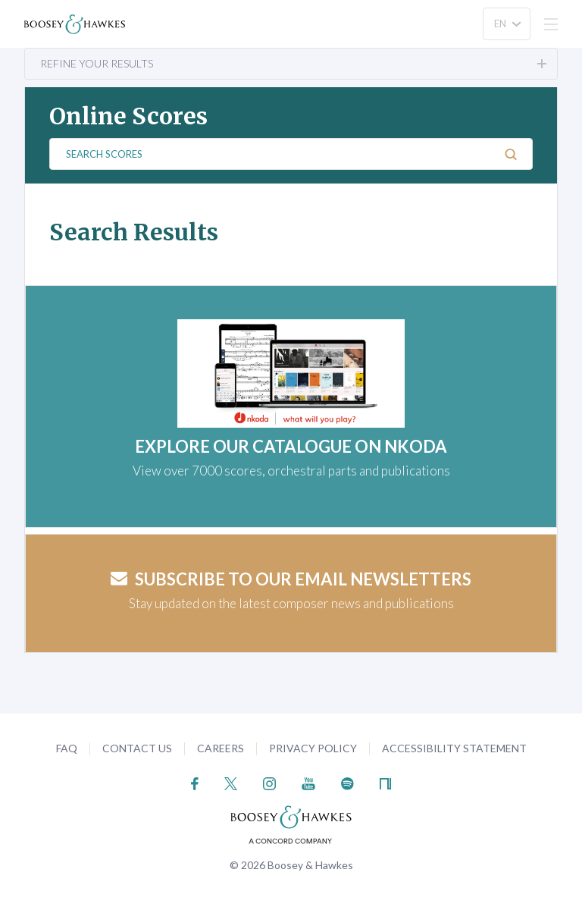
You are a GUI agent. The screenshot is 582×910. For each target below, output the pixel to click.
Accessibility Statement (454, 748)
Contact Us (137, 748)
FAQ (66, 748)
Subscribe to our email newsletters (291, 579)
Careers (220, 748)
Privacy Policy (313, 748)
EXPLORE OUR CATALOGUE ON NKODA (291, 446)
